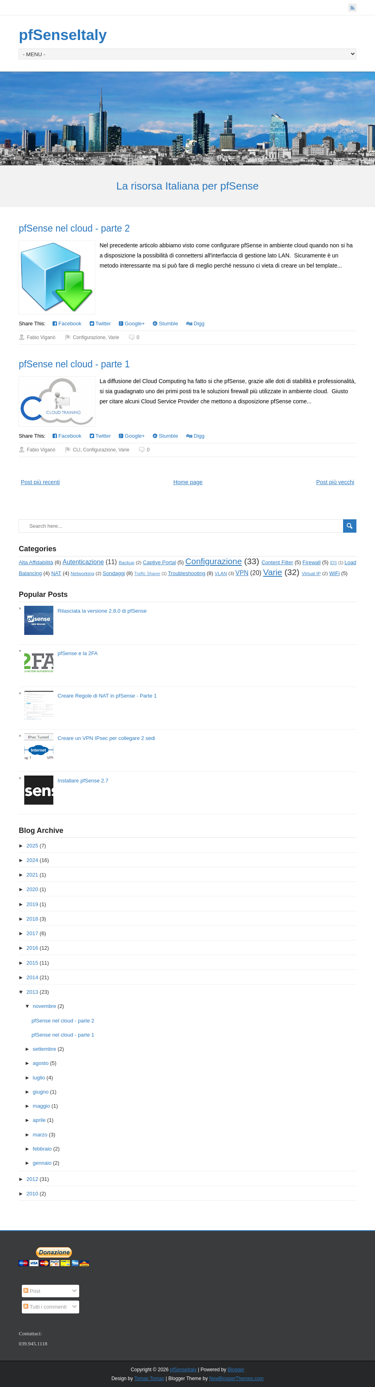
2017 (32, 933)
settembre (44, 1049)
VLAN (221, 573)
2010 (32, 1194)
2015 (32, 963)
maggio (41, 1106)
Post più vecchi (335, 482)
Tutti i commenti (45, 1307)
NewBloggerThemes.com (236, 1378)
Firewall (312, 562)
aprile (39, 1120)
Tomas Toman (149, 1378)
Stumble (165, 323)
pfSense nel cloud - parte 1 (74, 364)
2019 (32, 904)
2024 (32, 860)
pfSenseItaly (63, 35)
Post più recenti (40, 482)
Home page (187, 482)
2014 (32, 977)
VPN (242, 572)
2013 (32, 992)
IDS (333, 563)
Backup (127, 562)
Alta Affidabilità (36, 562)
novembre (44, 1006)
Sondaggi (114, 573)
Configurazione (89, 337)
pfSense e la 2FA (78, 653)
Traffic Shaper (147, 573)
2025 (32, 846)
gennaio (42, 1163)
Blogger (236, 1369)
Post (31, 1291)
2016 (32, 948)
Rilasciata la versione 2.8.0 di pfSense (102, 611)
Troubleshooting (186, 573)
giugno (40, 1092)
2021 (32, 875)
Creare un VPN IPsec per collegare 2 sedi (106, 738)
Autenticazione (83, 562)
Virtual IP (311, 573)
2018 (32, 919)
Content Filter (277, 562)
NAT (56, 573)
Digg (195, 323)
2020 (32, 889)
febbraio (42, 1149)
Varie (113, 337)
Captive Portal (159, 562)
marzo (40, 1135)
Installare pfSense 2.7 (83, 781)
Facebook (67, 323)
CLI (76, 450)
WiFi (334, 573)
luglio (39, 1078)
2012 (32, 1179)
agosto (40, 1063)
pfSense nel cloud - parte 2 (74, 228)
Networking (82, 573)
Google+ (132, 323)
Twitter (100, 323)
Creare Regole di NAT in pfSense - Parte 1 (107, 696)
